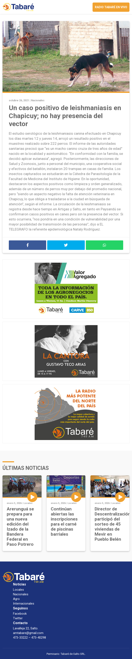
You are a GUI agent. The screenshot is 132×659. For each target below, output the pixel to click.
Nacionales (37, 100)
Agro (16, 599)
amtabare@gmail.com (28, 633)
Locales (28, 503)
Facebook (20, 614)
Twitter (18, 618)
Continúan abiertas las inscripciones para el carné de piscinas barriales (64, 521)
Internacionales (23, 603)
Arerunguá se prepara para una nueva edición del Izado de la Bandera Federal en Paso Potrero (20, 526)
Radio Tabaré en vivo (111, 7)
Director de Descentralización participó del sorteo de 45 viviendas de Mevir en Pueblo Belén (113, 524)
